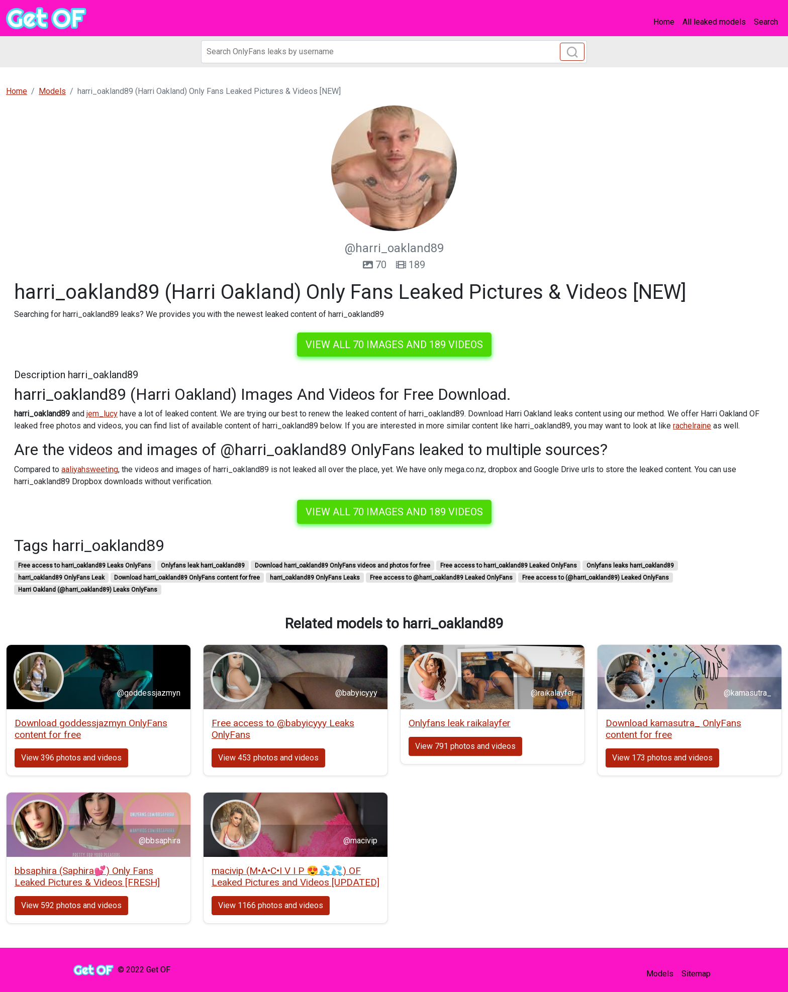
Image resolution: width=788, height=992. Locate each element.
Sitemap (696, 973)
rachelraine (692, 425)
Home (663, 22)
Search (766, 22)
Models (659, 973)
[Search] (394, 51)
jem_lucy (102, 413)
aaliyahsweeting (89, 469)
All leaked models (714, 22)
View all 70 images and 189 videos (394, 345)
